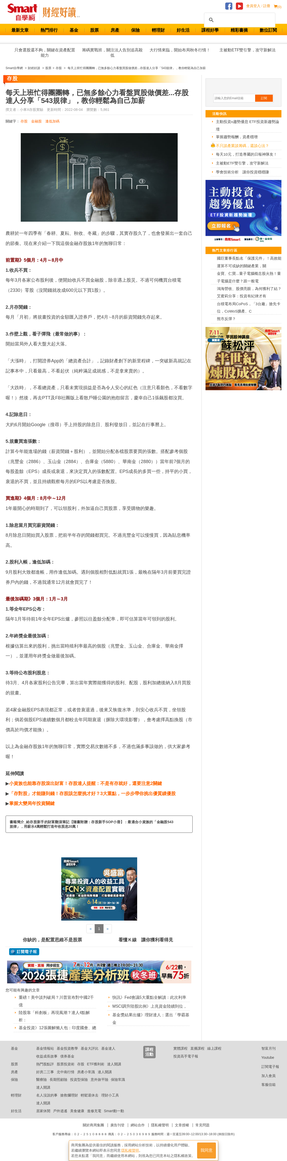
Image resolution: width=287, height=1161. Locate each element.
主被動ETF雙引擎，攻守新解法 (247, 50)
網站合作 (138, 1132)
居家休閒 (43, 1117)
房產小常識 (86, 1078)
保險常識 (118, 1086)
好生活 (183, 30)
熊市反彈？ (226, 319)
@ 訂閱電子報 (24, 951)
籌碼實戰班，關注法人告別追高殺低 (112, 52)
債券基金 (67, 1063)
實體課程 (180, 1055)
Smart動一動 (114, 1117)
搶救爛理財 (69, 1102)
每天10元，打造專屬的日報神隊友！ (246, 154)
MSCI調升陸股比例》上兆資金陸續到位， (149, 1006)
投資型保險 (79, 1086)
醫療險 (41, 1086)
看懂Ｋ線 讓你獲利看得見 (145, 939)
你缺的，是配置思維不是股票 (52, 939)
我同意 (206, 1149)
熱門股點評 (45, 1070)
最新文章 (20, 30)
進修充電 (94, 1117)
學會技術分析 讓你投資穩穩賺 (242, 172)
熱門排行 (49, 30)
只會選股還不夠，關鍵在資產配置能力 (44, 52)
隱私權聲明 (160, 1132)
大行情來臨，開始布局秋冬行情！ (180, 50)
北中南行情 (65, 1078)
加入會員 (265, 1082)
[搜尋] (238, 20)
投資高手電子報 (185, 1063)
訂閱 (264, 98)
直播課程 (197, 1055)
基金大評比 (89, 1055)
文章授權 (182, 1132)
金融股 (36, 121)
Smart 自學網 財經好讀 (61, 12)
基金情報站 (45, 1055)
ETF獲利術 (95, 1070)
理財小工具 (110, 1102)
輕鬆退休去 (89, 1102)
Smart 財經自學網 (25, 12)
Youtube (264, 1064)
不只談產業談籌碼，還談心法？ (242, 145)
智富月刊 (265, 1055)
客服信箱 (265, 1091)
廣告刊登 (117, 1132)
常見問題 (202, 1132)
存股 (24, 121)
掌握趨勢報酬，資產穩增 (237, 137)
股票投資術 (65, 1070)
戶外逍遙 (60, 1117)
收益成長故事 (46, 1063)
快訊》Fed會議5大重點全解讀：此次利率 (149, 997)
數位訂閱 (268, 30)
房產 (115, 30)
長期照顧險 (58, 1086)
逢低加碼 (52, 121)
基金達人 (108, 1055)
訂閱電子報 (266, 1073)
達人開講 (114, 1070)
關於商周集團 (93, 1132)
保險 (135, 30)
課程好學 (210, 30)
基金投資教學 (67, 1055)
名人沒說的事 (46, 1102)
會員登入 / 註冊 (258, 6)
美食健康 (77, 1117)
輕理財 (158, 30)
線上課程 (214, 1055)
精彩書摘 (239, 30)
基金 (74, 30)
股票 (94, 30)
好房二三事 (45, 1078)
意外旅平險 (99, 1086)
